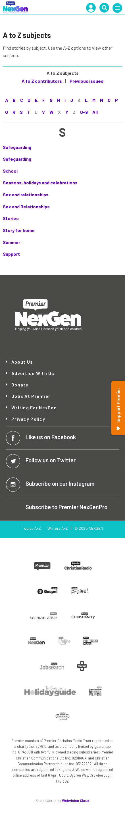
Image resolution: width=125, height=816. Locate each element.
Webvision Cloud (75, 800)
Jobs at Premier (30, 396)
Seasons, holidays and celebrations (40, 182)
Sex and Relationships (26, 206)
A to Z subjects (63, 73)
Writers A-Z (57, 528)
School (10, 171)
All (95, 112)
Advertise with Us (33, 373)
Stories (11, 218)
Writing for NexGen (34, 407)
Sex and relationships (26, 194)
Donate (20, 384)
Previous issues (86, 81)
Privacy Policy (28, 419)
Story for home (19, 230)
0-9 (84, 112)
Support (11, 254)
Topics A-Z (31, 528)
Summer (11, 242)
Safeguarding (17, 147)
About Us (22, 361)
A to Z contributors (42, 81)
